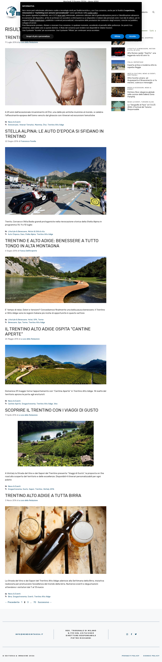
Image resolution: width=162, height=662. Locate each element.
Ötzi (45, 125)
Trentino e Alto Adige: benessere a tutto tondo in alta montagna (51, 243)
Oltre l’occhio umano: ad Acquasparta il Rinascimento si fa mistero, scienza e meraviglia (142, 80)
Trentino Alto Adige (56, 125)
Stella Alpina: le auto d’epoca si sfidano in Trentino (54, 134)
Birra (10, 596)
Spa (19, 322)
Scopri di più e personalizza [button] (38, 36)
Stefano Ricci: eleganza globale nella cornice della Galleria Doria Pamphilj (141, 94)
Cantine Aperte (14, 404)
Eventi (30, 596)
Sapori (31, 489)
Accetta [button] (132, 36)
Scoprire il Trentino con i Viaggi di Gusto (51, 410)
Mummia (38, 125)
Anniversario (13, 125)
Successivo (45, 602)
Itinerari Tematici (26, 125)
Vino (55, 404)
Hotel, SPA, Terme (36, 319)
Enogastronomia (29, 404)
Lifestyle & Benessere (17, 231)
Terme (25, 322)
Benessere (12, 322)
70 (35, 602)
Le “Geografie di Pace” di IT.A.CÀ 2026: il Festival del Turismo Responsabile (141, 107)
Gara (22, 234)
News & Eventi (14, 122)
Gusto (25, 489)
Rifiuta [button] (117, 36)
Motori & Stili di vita (36, 231)
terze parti (61, 15)
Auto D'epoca (13, 234)
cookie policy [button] (93, 13)
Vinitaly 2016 (48, 489)
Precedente (12, 602)
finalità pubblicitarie (37, 20)
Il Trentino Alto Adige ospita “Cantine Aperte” (48, 331)
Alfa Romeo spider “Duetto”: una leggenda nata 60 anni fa (141, 54)
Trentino (38, 489)
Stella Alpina (30, 234)
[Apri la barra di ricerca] (153, 12)
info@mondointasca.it (29, 634)
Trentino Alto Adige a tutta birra (43, 495)
